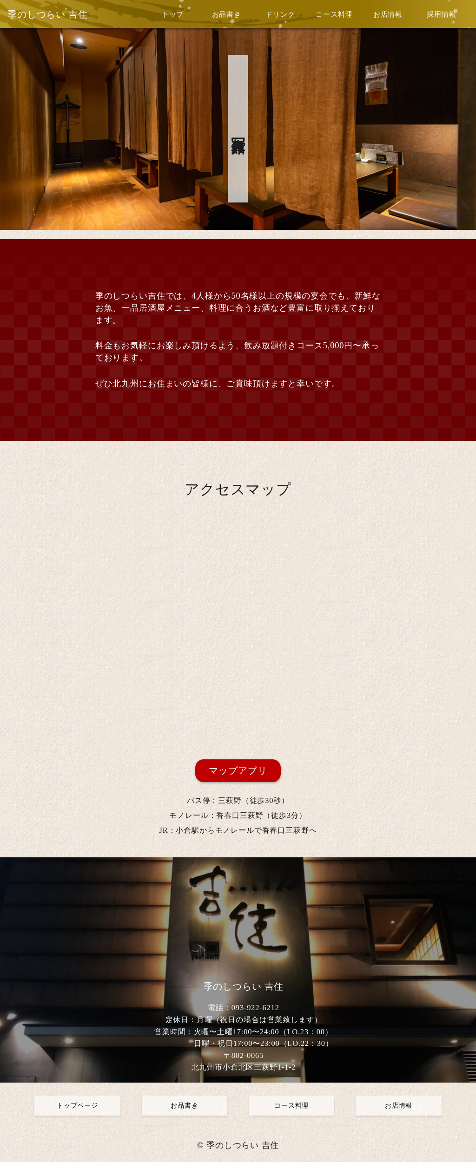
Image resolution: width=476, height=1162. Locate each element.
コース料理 (334, 14)
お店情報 (388, 14)
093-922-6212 (255, 1007)
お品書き (226, 14)
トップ (173, 14)
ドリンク (280, 14)
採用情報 (441, 14)
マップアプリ (238, 770)
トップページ (77, 1105)
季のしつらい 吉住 (47, 14)
